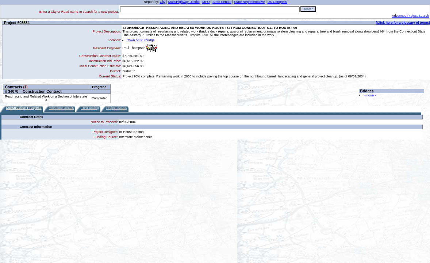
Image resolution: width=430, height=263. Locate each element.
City (163, 2)
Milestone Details (61, 108)
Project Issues (116, 108)
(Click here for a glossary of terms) (403, 22)
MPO (206, 2)
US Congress (277, 2)
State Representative (249, 2)
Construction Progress (24, 108)
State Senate (221, 2)
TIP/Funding (90, 108)
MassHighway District (184, 2)
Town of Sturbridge (140, 40)
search (308, 9)
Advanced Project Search (410, 16)
